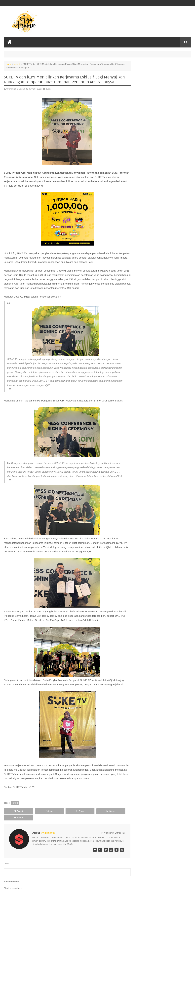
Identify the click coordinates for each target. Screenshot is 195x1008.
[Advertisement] (65, 980)
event (17, 64)
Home (8, 64)
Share (40, 811)
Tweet (15, 811)
